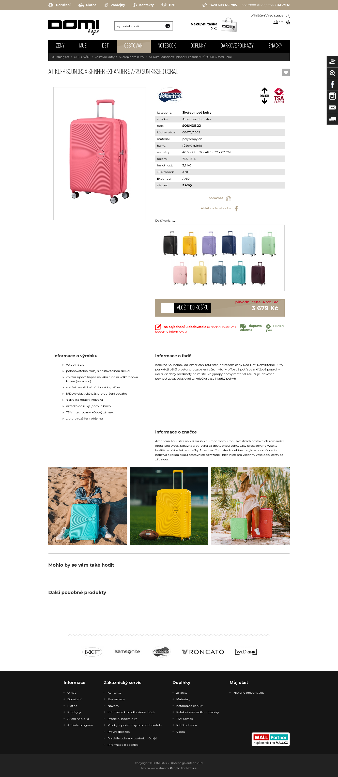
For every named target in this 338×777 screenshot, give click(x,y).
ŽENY (60, 46)
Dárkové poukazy (237, 46)
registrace (275, 15)
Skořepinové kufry (131, 57)
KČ (275, 22)
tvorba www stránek (169, 768)
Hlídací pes (275, 328)
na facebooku (220, 208)
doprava (251, 328)
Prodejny (114, 5)
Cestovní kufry (105, 57)
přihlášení (258, 15)
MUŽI (83, 46)
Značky (275, 46)
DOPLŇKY (198, 46)
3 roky (187, 185)
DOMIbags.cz (60, 57)
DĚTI (106, 46)
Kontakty (143, 5)
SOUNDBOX (191, 126)
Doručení (59, 5)
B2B (168, 5)
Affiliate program (80, 725)
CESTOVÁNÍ (133, 46)
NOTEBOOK (167, 46)
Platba (87, 5)
